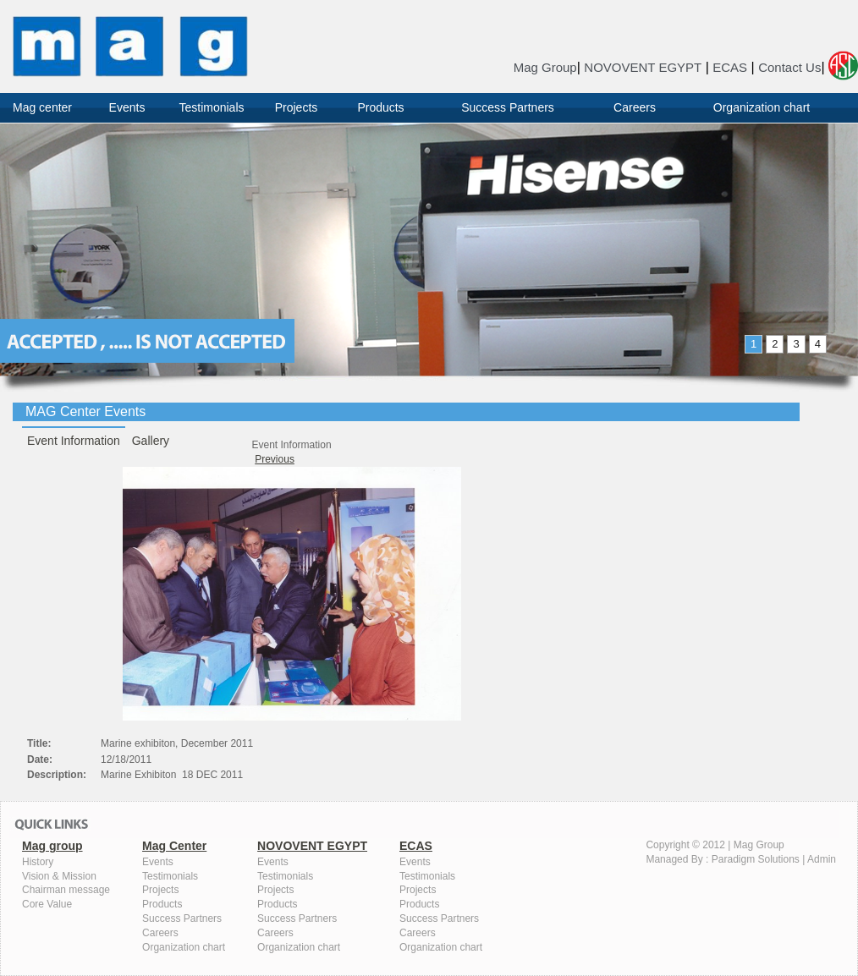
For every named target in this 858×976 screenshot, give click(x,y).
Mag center (42, 107)
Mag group (52, 846)
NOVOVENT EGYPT (642, 67)
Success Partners (507, 107)
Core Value (47, 904)
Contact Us (789, 67)
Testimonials (211, 107)
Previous (274, 459)
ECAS (729, 67)
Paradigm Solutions (756, 859)
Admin (821, 859)
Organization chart (761, 107)
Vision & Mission (59, 876)
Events (127, 107)
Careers (634, 107)
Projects (296, 107)
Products (380, 107)
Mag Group (545, 67)
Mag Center (174, 846)
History (37, 862)
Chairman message (66, 890)
